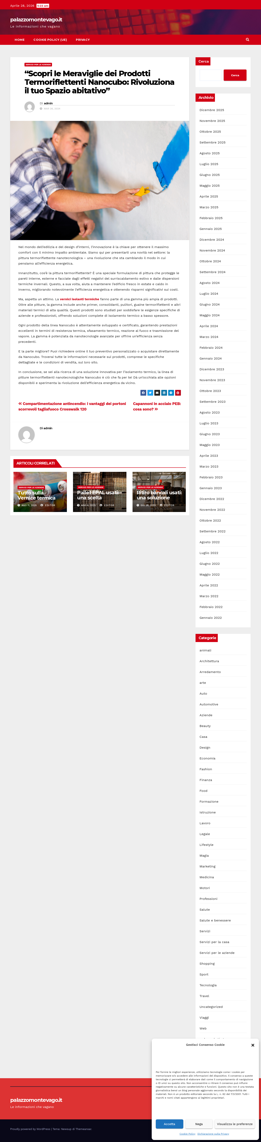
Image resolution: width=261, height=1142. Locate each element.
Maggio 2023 (210, 445)
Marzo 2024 (209, 337)
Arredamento (210, 672)
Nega (199, 1124)
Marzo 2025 (209, 207)
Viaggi (204, 1018)
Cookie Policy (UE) (50, 40)
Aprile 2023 (209, 456)
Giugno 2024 (210, 304)
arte (203, 683)
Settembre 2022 (213, 531)
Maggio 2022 (210, 574)
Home (19, 40)
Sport (204, 974)
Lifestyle (206, 845)
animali (205, 650)
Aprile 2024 (209, 326)
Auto (203, 693)
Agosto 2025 (210, 153)
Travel (204, 996)
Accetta (169, 1124)
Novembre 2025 (212, 121)
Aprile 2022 (209, 585)
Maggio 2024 (210, 315)
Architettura (209, 661)
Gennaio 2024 (211, 358)
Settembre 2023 (213, 402)
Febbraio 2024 (211, 348)
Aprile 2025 (209, 196)
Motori (205, 888)
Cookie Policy (188, 1133)
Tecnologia (208, 985)
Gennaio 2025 (211, 229)
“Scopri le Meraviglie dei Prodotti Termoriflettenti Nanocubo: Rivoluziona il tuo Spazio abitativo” (99, 82)
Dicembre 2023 (212, 369)
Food (204, 791)
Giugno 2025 (210, 175)
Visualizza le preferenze (235, 1124)
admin (48, 103)
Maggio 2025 (210, 186)
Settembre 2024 (213, 272)
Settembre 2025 (213, 142)
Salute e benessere (215, 920)
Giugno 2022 (210, 564)
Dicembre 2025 (212, 110)
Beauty (205, 726)
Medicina (207, 877)
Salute (205, 909)
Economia (208, 758)
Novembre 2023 (212, 380)
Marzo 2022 (209, 596)
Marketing (208, 866)
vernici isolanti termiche (79, 299)
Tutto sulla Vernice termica (36, 495)
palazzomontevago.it (36, 19)
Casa (203, 737)
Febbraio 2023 (211, 477)
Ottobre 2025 (210, 132)
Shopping (207, 963)
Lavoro (205, 823)
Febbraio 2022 (211, 607)
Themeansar (83, 1129)
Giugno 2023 (210, 434)
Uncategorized (211, 1007)
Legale (205, 834)
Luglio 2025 (209, 164)
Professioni (209, 899)
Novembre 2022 (212, 510)
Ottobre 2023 (210, 391)
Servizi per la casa (214, 942)
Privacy (83, 40)
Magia (204, 855)
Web (203, 1028)
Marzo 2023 (209, 466)
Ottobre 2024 (210, 261)
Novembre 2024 (212, 250)
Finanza (206, 780)
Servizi (205, 931)
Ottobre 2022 (210, 520)
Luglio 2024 (209, 294)
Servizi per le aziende (38, 64)
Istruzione (208, 812)
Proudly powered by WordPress (30, 1129)
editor (48, 505)
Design (205, 747)
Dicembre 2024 (212, 240)
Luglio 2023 (209, 423)
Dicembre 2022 (212, 499)
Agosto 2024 (210, 283)
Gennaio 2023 (211, 488)
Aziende (206, 715)
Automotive (209, 704)
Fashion (206, 769)
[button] (253, 1045)
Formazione (209, 801)
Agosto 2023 (210, 412)
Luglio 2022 (209, 553)
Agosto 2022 (210, 542)
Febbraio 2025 (211, 218)
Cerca (204, 61)
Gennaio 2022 (211, 618)
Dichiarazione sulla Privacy (213, 1133)
